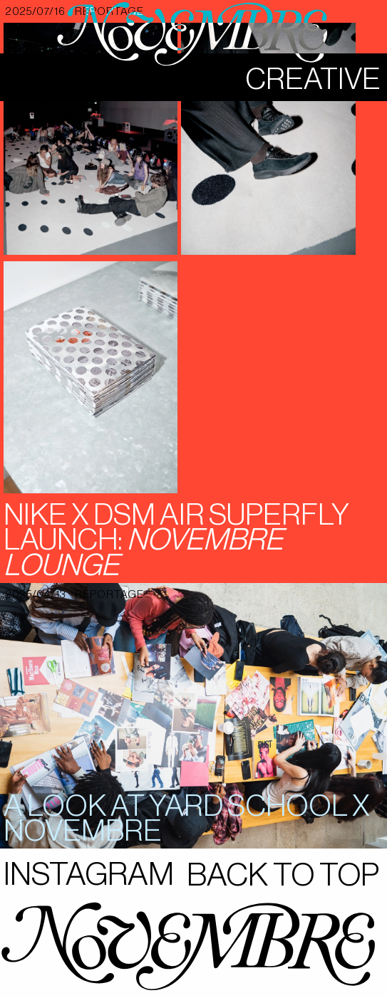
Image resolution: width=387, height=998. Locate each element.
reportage (109, 594)
